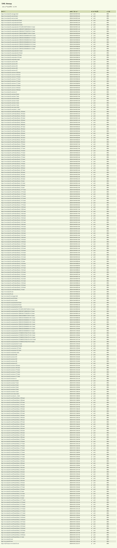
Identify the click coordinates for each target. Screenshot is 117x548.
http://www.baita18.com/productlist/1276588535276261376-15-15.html (18, 337)
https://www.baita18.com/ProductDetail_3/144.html (13, 228)
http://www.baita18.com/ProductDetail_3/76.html (13, 446)
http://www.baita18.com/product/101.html (11, 350)
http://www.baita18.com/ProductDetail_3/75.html (13, 448)
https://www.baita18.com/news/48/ (9, 68)
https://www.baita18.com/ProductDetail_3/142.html (13, 233)
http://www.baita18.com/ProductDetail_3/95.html (13, 404)
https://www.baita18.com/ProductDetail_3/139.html (13, 239)
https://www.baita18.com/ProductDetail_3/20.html (13, 185)
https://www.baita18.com (7, 294)
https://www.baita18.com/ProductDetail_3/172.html (13, 200)
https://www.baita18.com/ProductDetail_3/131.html (13, 257)
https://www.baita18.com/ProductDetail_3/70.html (13, 163)
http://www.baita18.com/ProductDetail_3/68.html (13, 463)
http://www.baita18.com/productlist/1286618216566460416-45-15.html (18, 324)
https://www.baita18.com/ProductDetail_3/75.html (13, 152)
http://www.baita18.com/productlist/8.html (11, 304)
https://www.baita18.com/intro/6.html (10, 98)
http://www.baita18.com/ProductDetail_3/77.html (13, 443)
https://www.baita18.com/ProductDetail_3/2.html (13, 187)
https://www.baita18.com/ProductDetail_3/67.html (13, 170)
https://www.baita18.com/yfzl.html (9, 16)
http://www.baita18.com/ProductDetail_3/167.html (13, 521)
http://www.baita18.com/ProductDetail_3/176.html (13, 502)
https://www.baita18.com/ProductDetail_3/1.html (13, 289)
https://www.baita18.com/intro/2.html (10, 103)
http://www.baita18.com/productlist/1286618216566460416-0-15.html (17, 330)
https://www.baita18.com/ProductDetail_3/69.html (13, 166)
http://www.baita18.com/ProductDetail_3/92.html (13, 411)
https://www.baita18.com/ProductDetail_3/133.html (13, 252)
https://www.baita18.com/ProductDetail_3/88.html (13, 124)
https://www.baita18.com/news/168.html (10, 90)
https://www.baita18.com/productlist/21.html (11, 24)
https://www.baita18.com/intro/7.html (10, 96)
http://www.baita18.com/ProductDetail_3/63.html (13, 474)
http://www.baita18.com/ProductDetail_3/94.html (13, 406)
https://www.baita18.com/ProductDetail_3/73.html (13, 157)
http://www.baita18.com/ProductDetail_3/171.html (13, 513)
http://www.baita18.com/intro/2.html (10, 389)
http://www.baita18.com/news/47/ (9, 363)
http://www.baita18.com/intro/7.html (10, 383)
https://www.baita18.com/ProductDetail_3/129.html (13, 263)
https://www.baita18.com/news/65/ (9, 64)
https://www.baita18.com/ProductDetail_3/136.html (13, 246)
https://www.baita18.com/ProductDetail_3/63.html (13, 179)
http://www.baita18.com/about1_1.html (10, 396)
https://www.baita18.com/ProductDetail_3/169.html (13, 207)
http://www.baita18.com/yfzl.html (9, 298)
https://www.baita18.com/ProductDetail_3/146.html (13, 224)
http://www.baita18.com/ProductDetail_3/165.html (13, 526)
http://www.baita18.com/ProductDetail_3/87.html (13, 422)
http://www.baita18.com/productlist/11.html (11, 343)
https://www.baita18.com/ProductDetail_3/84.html (13, 133)
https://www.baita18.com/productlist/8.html (11, 22)
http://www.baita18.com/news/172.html (10, 374)
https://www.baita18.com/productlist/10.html (11, 53)
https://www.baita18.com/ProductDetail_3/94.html (13, 111)
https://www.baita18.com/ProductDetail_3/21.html (13, 183)
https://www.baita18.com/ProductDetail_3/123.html (13, 276)
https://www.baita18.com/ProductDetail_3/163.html (13, 220)
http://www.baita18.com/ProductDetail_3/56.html (13, 489)
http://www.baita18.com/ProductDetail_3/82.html (13, 432)
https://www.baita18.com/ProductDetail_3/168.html (13, 209)
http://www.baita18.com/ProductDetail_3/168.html (13, 519)
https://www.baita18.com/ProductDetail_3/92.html (13, 116)
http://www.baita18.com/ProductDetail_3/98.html (13, 400)
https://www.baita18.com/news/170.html (10, 85)
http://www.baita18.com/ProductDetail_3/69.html (13, 461)
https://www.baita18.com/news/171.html (10, 83)
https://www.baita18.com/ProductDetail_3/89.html (13, 122)
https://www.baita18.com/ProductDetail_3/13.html (13, 261)
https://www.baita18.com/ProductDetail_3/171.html (13, 202)
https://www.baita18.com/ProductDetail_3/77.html (13, 148)
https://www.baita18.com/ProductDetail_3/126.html (13, 270)
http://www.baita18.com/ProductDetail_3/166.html (13, 524)
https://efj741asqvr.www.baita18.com (10, 543)
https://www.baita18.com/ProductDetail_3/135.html (13, 248)
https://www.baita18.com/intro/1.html (10, 105)
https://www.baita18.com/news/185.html (10, 74)
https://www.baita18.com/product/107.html (11, 55)
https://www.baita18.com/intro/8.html (10, 94)
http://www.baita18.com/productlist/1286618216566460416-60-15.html (18, 322)
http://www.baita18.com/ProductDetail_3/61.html (13, 478)
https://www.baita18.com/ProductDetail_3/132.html (13, 255)
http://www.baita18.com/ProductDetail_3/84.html (13, 428)
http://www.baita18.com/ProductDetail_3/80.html (13, 437)
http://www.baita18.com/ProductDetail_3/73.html (13, 452)
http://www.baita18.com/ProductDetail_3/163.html (13, 530)
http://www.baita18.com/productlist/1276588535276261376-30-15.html (18, 335)
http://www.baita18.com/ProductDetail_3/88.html (13, 419)
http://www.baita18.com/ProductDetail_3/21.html (13, 493)
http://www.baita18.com (7, 541)
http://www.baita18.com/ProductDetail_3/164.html (13, 528)
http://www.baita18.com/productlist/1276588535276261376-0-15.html (17, 341)
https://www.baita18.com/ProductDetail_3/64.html (13, 176)
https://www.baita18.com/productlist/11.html (11, 50)
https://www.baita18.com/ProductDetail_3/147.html (13, 222)
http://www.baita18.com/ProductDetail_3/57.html (13, 487)
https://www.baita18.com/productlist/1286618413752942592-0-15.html (18, 31)
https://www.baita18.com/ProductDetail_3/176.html (13, 192)
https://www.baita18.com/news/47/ (9, 70)
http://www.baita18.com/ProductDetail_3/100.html (13, 534)
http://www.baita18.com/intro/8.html (10, 380)
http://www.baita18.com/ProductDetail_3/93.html (13, 409)
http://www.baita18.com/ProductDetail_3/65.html (13, 469)
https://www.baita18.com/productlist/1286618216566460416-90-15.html (18, 35)
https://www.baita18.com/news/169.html (10, 87)
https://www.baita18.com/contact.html (10, 107)
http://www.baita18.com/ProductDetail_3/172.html (13, 511)
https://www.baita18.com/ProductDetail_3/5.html (13, 181)
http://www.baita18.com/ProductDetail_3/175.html (13, 504)
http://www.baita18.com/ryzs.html (9, 300)
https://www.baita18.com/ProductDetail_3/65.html (13, 174)
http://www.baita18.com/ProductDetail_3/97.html (13, 402)
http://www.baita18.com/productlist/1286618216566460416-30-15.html (18, 326)
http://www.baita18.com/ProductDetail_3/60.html (13, 480)
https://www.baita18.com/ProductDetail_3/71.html (13, 161)
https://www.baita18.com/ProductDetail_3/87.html (13, 126)
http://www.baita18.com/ (7, 539)
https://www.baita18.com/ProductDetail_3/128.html (13, 265)
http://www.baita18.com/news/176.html (10, 370)
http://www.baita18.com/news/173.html (10, 372)
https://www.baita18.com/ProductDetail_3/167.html (13, 211)
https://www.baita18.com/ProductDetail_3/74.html (13, 155)
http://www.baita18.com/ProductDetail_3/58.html (13, 485)
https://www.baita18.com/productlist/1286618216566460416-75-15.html (18, 37)
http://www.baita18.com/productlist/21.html (11, 307)
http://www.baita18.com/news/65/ (9, 357)
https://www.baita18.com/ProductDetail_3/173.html (13, 198)
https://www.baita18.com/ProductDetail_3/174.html (13, 196)
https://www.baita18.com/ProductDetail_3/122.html (13, 278)
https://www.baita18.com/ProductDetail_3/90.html (13, 120)
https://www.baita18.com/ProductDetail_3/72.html (13, 159)
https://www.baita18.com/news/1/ (9, 92)
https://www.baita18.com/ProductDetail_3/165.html (13, 215)
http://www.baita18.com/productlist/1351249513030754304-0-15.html (17, 309)
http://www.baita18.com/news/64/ (9, 359)
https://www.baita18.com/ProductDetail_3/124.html (13, 274)
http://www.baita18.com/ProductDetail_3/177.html (13, 500)
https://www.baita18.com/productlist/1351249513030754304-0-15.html (18, 27)
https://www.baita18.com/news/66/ (9, 61)
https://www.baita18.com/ (7, 291)
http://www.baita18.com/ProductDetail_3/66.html (13, 467)
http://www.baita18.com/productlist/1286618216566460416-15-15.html (18, 328)
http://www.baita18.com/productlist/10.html (11, 346)
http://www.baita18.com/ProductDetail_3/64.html (13, 472)
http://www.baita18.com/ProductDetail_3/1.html (12, 537)
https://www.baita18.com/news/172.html (10, 81)
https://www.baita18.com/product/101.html (11, 57)
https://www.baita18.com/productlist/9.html (11, 20)
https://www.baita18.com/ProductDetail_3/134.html (13, 250)
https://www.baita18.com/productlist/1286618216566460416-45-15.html (18, 42)
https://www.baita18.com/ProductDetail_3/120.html (13, 283)
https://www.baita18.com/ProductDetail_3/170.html (13, 205)
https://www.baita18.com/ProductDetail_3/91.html (13, 118)
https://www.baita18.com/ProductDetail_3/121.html (13, 281)
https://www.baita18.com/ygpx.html (9, 14)
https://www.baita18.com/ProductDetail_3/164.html (13, 218)
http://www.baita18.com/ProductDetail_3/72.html (13, 454)
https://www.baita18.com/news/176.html (10, 77)
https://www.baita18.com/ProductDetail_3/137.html (13, 244)
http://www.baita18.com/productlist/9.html (11, 302)
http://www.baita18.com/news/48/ (9, 361)
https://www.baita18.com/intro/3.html (10, 100)
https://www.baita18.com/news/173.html (10, 79)
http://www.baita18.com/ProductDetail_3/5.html (12, 491)
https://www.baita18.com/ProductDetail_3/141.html (13, 235)
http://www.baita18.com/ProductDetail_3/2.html (12, 498)
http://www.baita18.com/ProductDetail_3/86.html (13, 424)
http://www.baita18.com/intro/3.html (10, 387)
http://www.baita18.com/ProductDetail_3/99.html (13, 398)
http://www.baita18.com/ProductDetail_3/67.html (13, 465)
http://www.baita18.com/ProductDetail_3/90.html (13, 415)
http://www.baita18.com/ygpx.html (9, 296)
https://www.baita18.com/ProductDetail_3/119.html (13, 285)
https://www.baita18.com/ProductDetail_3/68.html (13, 168)
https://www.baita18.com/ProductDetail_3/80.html (13, 142)
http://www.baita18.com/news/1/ (9, 378)
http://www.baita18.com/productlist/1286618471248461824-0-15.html (17, 311)
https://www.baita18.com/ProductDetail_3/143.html (13, 231)
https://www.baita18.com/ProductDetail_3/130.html (13, 259)
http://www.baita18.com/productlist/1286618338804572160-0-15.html (17, 315)
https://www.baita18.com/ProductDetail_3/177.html (13, 189)
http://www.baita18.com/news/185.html (10, 367)
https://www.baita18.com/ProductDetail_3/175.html (13, 194)
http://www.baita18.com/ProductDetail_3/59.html (13, 482)
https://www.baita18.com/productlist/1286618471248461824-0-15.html (18, 29)
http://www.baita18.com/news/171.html (10, 376)
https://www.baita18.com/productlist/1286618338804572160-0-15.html (18, 33)
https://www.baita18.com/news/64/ (9, 66)
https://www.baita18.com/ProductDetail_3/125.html (13, 272)
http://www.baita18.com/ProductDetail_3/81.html (13, 435)
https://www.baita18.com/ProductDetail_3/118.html (13, 287)
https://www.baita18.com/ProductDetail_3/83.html (13, 135)
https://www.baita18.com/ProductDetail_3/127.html (13, 268)
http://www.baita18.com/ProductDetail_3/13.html (13, 532)
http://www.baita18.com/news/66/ (9, 354)
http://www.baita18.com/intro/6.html (10, 385)
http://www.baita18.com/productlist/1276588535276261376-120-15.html (18, 339)
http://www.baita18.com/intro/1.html (10, 391)
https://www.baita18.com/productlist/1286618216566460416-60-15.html (18, 40)
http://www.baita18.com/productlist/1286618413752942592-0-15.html (17, 313)
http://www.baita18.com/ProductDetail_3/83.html (13, 430)
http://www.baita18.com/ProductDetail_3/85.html (13, 426)
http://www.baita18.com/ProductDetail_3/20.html (13, 495)
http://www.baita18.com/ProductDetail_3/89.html (13, 417)
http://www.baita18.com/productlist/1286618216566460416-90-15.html (18, 317)
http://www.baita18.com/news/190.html (10, 365)
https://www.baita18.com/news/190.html (10, 72)
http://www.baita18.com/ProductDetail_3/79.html (13, 439)
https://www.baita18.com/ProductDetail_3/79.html (13, 144)
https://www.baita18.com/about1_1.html (10, 109)
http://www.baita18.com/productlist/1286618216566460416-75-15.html (18, 320)
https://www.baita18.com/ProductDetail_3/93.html (13, 113)
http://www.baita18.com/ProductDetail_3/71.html (13, 456)
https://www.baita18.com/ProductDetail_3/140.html (13, 237)
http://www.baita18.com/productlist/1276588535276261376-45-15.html (18, 333)
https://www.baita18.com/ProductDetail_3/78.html (13, 146)
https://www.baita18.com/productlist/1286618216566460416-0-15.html (18, 48)
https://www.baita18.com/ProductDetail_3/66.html (13, 172)
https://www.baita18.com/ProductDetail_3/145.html (13, 226)
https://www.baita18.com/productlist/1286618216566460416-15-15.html (18, 46)
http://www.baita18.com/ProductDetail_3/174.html (13, 506)
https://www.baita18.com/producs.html (10, 59)
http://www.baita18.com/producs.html (10, 352)
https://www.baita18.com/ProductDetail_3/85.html (13, 131)
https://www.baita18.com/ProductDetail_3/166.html (13, 213)
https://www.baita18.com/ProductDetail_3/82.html (13, 137)
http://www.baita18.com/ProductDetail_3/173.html (13, 508)
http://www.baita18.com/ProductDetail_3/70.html (13, 459)
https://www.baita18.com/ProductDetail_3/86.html (13, 129)
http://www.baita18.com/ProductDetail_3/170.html (13, 515)
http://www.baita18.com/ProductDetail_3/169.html (13, 517)
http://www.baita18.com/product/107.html (11, 348)
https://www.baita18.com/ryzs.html (9, 18)
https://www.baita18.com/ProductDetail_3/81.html (13, 139)
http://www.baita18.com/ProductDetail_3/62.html (13, 476)
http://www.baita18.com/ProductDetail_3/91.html (13, 413)
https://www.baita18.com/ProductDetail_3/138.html (13, 241)
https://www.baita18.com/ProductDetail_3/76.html (13, 150)
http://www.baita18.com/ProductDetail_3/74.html (13, 450)
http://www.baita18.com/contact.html (10, 393)
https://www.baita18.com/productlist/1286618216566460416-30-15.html (18, 44)
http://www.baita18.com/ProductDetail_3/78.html (13, 441)
